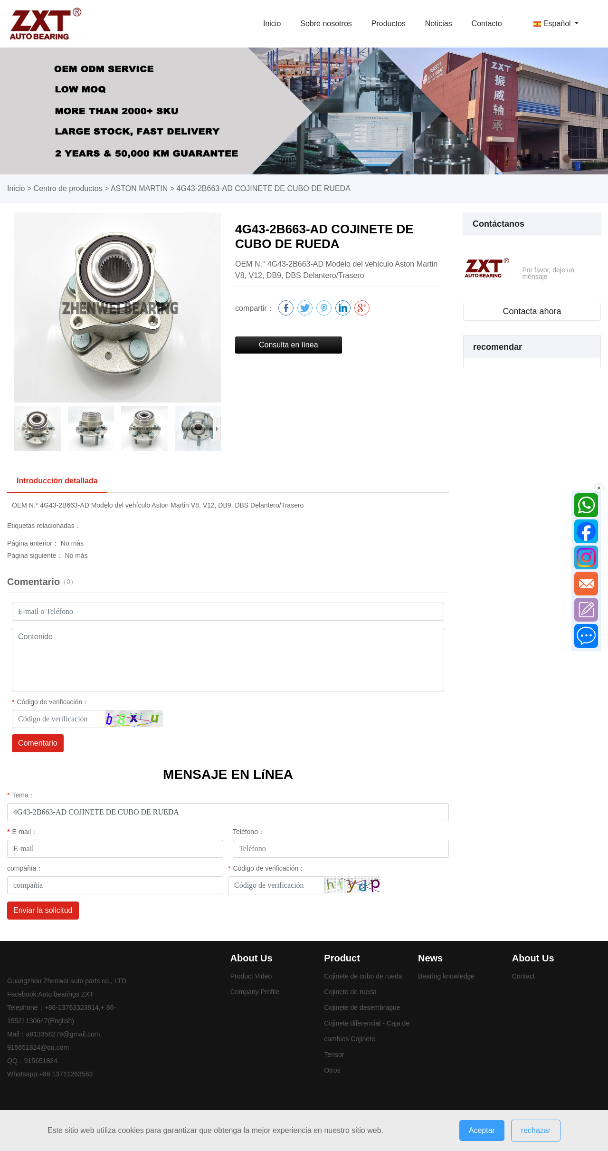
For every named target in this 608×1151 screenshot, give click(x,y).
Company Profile (255, 992)
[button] (217, 428)
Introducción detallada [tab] (57, 481)
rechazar (536, 1130)
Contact (523, 976)
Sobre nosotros (326, 23)
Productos (388, 23)
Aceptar (482, 1130)
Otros (332, 1070)
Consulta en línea (288, 345)
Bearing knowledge (446, 976)
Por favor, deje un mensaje (548, 273)
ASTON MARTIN (139, 188)
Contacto (487, 23)
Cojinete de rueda (350, 992)
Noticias (438, 23)
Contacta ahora (532, 311)
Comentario (37, 743)
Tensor (334, 1054)
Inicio (272, 23)
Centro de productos (68, 188)
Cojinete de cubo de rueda (363, 976)
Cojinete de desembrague (362, 1007)
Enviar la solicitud (43, 910)
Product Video (251, 976)
